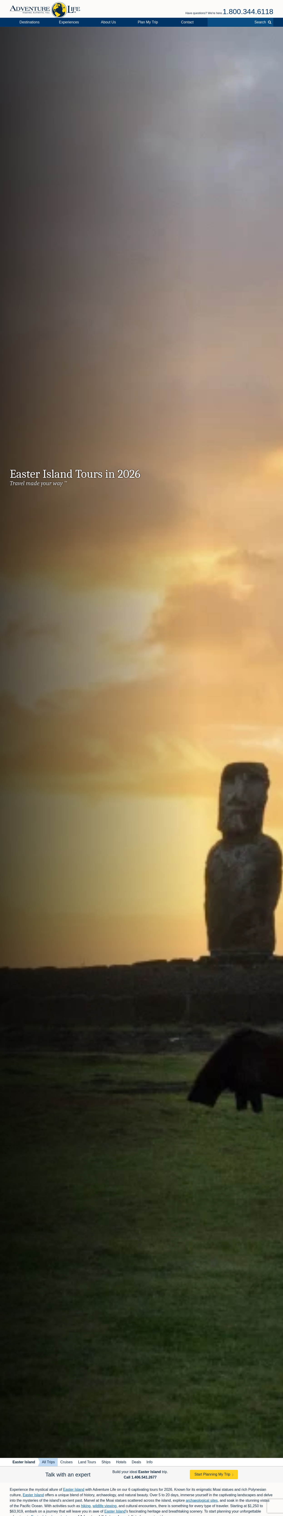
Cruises (66, 1462)
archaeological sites (202, 1500)
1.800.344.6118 (248, 11)
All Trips (48, 1462)
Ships (106, 1462)
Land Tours (87, 1462)
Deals (136, 1462)
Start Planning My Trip (212, 1474)
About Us (108, 22)
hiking (86, 1506)
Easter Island (23, 1462)
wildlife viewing (105, 1506)
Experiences (69, 22)
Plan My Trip (148, 22)
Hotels (121, 1462)
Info (149, 1462)
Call (140, 1477)
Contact (187, 22)
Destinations (30, 22)
